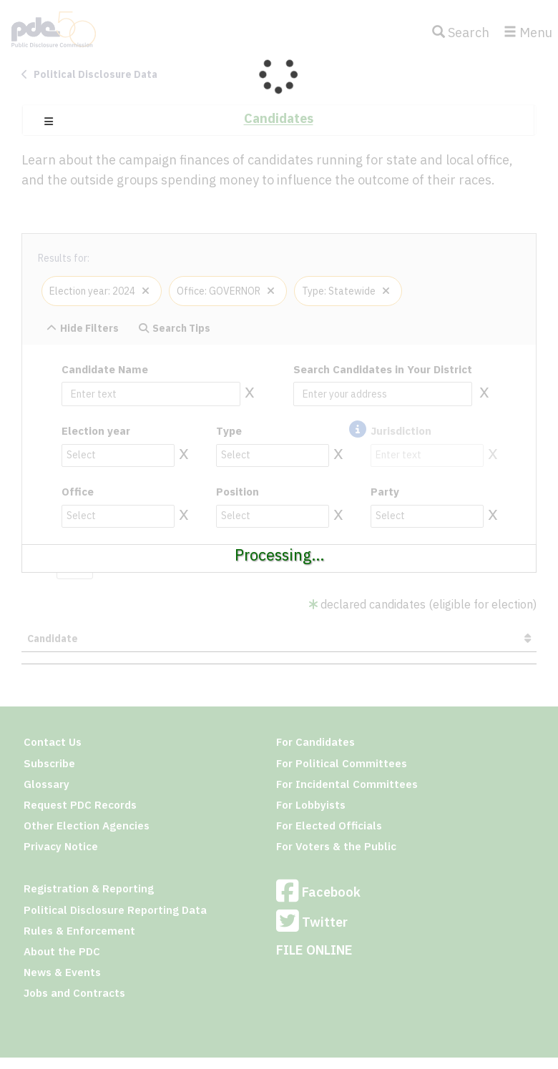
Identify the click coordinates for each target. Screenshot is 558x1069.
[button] (49, 121)
